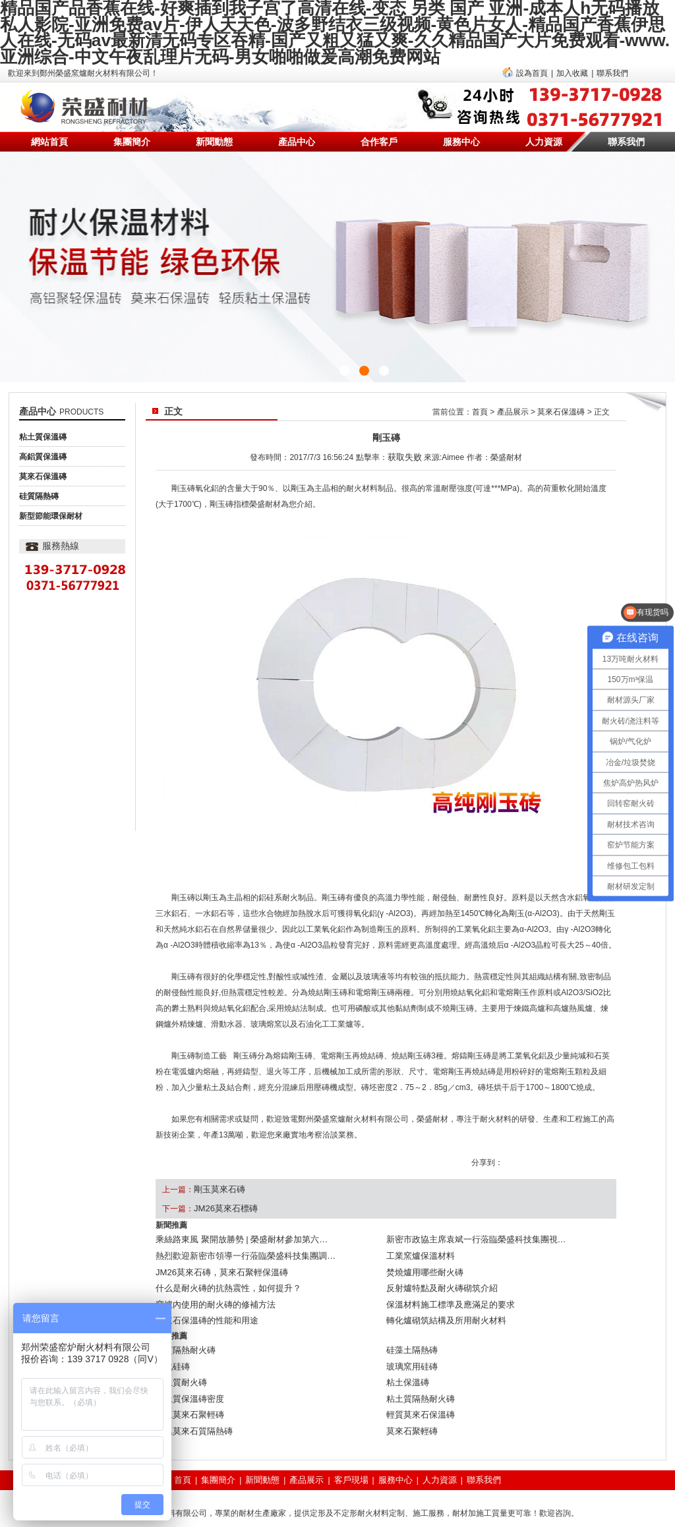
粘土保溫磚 (406, 1345)
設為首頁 (532, 61)
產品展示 (513, 400)
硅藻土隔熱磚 (410, 1318)
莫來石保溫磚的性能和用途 (203, 1292)
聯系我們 (612, 61)
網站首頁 (49, 130)
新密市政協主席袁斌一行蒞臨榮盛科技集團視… (469, 1226)
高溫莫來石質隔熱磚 (191, 1384)
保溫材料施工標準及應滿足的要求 (445, 1279)
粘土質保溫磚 (43, 425)
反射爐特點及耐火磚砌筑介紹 (437, 1266)
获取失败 (405, 444)
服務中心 (461, 130)
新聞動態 (214, 130)
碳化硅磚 (171, 1332)
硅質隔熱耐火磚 (183, 1318)
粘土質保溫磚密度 (187, 1358)
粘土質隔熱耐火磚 (418, 1358)
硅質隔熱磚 (39, 484)
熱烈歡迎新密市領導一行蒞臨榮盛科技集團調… (239, 1239)
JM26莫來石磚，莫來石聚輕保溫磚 (217, 1252)
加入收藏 (572, 61)
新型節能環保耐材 (50, 504)
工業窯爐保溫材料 (418, 1239)
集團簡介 (131, 130)
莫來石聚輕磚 (410, 1384)
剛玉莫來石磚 (217, 1177)
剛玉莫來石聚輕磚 (187, 1371)
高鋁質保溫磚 (43, 444)
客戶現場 (351, 1431)
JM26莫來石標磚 (223, 1195)
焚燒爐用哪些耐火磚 (421, 1252)
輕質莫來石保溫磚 (418, 1371)
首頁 (480, 400)
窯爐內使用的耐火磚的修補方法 (211, 1279)
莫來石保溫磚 (43, 464)
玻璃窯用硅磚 (410, 1332)
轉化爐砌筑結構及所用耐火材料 (441, 1292)
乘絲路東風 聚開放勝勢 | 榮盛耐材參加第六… (235, 1226)
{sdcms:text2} (337, 255)
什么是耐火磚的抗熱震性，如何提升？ (223, 1266)
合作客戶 (379, 130)
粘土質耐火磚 (179, 1345)
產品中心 (296, 130)
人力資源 (543, 130)
